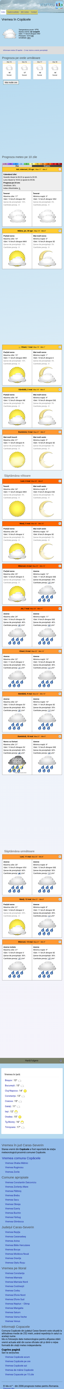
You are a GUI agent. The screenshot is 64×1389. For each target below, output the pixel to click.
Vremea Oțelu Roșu (15, 1262)
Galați (8, 1106)
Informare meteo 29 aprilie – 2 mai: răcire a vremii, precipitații (25, 50)
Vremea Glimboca (14, 1221)
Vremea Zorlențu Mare (16, 1186)
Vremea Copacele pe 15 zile (19, 1374)
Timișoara (10, 1127)
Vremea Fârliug (13, 1217)
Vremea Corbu (12, 1290)
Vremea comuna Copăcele (21, 1158)
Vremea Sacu (12, 1199)
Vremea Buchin (13, 1213)
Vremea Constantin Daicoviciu (20, 1182)
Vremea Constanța (14, 1273)
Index (3, 12)
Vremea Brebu (12, 1195)
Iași (7, 1111)
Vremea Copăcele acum (17, 1357)
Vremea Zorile (12, 1172)
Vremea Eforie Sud (14, 1299)
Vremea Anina (12, 1241)
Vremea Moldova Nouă (17, 1254)
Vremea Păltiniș (13, 1191)
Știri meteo (25, 12)
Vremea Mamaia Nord (16, 1282)
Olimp (26, 1303)
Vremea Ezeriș (12, 1208)
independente (34, 1345)
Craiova (9, 1101)
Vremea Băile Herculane (17, 1245)
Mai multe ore (11, 82)
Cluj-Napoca (11, 1090)
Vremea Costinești (14, 1286)
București (10, 1085)
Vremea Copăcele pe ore (17, 1361)
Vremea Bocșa (12, 1249)
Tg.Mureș (10, 1122)
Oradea (8, 1116)
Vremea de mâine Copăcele (19, 1370)
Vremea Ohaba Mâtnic (16, 1163)
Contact (34, 12)
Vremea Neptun (13, 1303)
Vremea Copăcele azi (16, 1365)
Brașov (8, 1080)
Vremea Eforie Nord (15, 1295)
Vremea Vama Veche (16, 1316)
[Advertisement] (32, 119)
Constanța (10, 1096)
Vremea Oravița (13, 1258)
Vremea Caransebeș (15, 1236)
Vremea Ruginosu (14, 1167)
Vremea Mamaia (13, 1277)
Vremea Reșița (12, 1232)
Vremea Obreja (12, 1204)
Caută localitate (13, 12)
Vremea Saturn (12, 1312)
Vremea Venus (12, 1321)
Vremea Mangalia (14, 1308)
